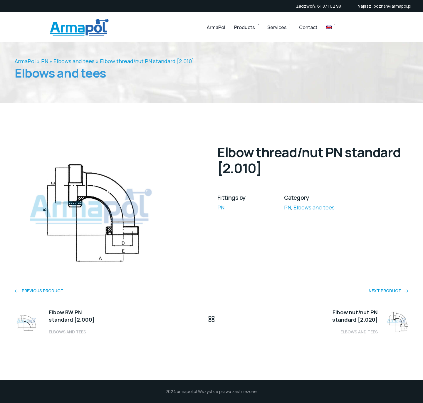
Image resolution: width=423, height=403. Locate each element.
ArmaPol (216, 27)
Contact (308, 27)
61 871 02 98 (329, 6)
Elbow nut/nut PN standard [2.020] (355, 316)
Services (277, 27)
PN (44, 61)
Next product (385, 290)
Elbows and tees (74, 61)
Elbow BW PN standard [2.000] (72, 316)
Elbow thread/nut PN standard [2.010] (147, 61)
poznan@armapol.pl (392, 6)
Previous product (42, 290)
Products (244, 27)
